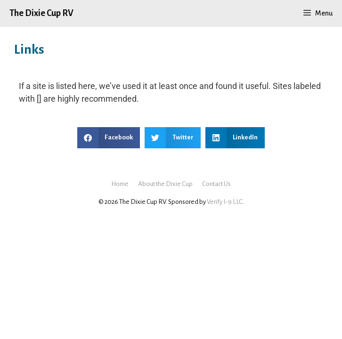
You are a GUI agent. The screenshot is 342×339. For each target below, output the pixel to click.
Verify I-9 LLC (225, 201)
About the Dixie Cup (165, 183)
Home (120, 183)
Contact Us (216, 183)
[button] (108, 137)
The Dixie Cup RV (41, 13)
